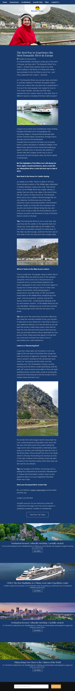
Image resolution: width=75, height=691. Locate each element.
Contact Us (55, 2)
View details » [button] (37, 551)
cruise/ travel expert (38, 490)
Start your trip (56, 686)
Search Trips (38, 2)
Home (5, 2)
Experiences (14, 2)
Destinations (25, 2)
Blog (47, 2)
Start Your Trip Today (37, 515)
